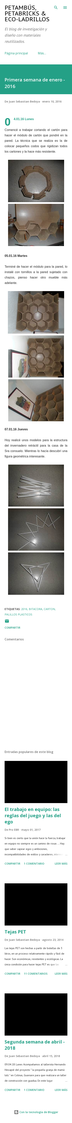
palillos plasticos (18, 614)
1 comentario (34, 863)
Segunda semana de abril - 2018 (35, 1044)
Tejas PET (15, 931)
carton (49, 609)
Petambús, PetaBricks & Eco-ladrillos (27, 13)
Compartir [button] (12, 627)
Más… (42, 53)
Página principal (16, 53)
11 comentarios (35, 973)
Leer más (61, 863)
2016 (24, 609)
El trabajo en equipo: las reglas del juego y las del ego (33, 815)
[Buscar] (56, 7)
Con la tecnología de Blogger (36, 1112)
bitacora (35, 609)
